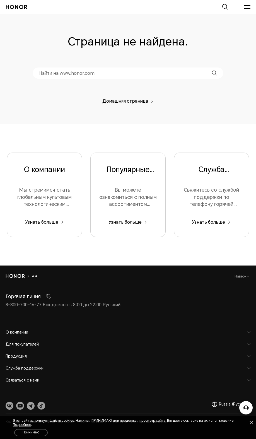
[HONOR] (15, 276)
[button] (214, 73)
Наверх (241, 276)
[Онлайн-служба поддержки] (246, 407)
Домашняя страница (127, 101)
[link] (9, 405)
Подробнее (22, 425)
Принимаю (31, 432)
